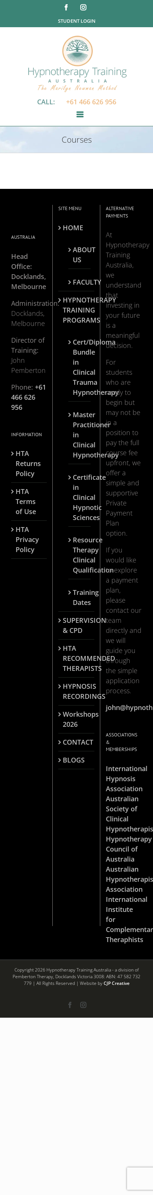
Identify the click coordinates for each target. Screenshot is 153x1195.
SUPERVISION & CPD (76, 625)
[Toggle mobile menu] (80, 114)
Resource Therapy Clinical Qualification (80, 554)
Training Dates (80, 597)
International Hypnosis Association (124, 778)
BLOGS (74, 759)
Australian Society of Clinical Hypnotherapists (124, 813)
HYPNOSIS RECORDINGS (76, 691)
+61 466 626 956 (91, 101)
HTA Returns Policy (28, 463)
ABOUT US (80, 254)
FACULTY (80, 282)
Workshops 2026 (76, 719)
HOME (73, 227)
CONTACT (76, 742)
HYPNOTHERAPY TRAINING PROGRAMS (76, 309)
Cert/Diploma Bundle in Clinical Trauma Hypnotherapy (80, 367)
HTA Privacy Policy (27, 539)
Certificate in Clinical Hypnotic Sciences (80, 497)
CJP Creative (117, 983)
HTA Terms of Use (26, 501)
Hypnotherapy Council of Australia (124, 848)
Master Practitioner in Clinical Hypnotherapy (80, 434)
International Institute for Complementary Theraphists (124, 919)
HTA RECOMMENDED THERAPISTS (76, 658)
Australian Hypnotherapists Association (124, 879)
